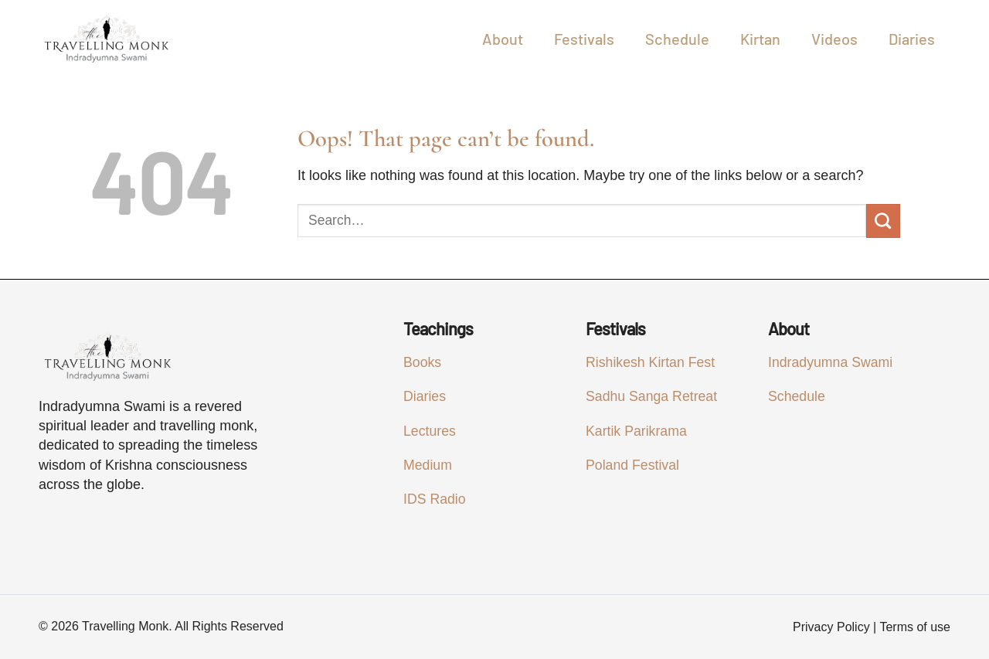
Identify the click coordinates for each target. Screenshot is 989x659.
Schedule (677, 38)
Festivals (584, 38)
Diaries (912, 38)
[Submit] (883, 221)
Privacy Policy (831, 627)
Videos (834, 38)
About (502, 38)
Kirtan (760, 38)
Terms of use (914, 627)
